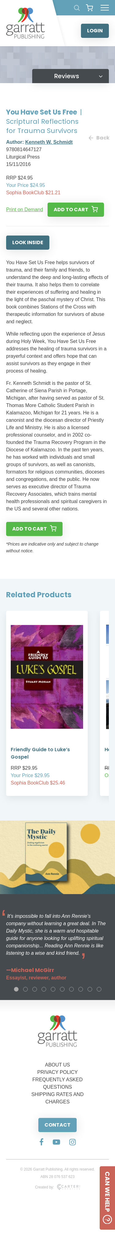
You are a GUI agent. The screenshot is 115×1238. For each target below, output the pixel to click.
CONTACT (57, 1124)
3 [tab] (35, 989)
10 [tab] (99, 989)
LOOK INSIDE (27, 242)
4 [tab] (44, 989)
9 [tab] (90, 989)
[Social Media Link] (41, 1142)
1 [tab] (16, 989)
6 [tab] (62, 989)
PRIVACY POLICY (57, 1072)
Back (99, 137)
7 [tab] (71, 989)
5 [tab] (53, 989)
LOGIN (95, 30)
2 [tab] (25, 989)
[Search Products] (77, 8)
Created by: (57, 1187)
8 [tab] (81, 989)
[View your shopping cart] (89, 7)
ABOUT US (57, 1064)
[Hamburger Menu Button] (105, 7)
